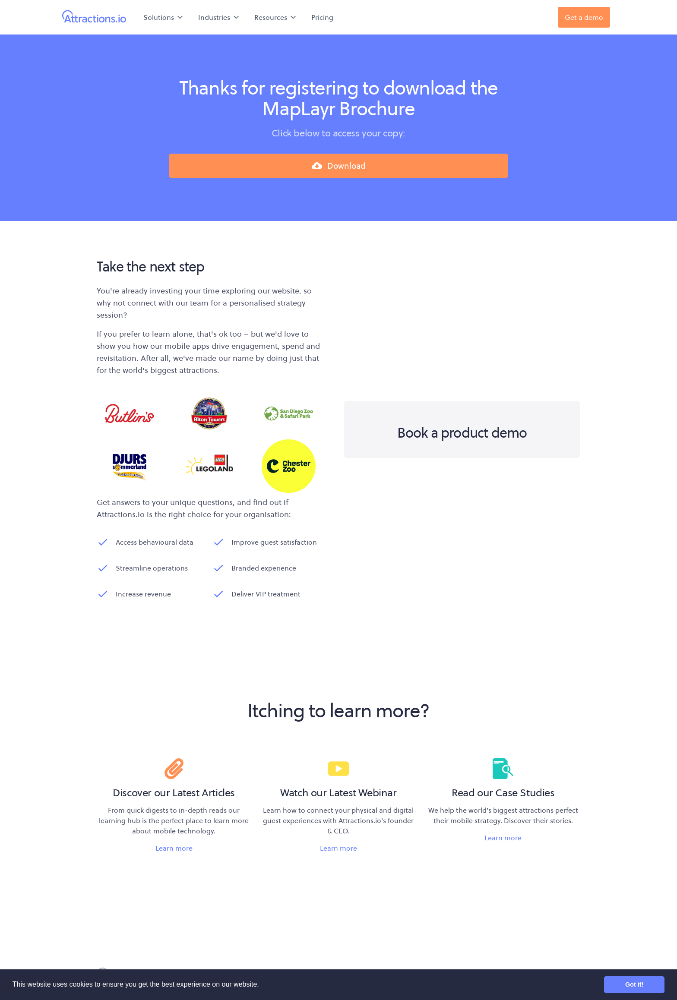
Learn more (174, 848)
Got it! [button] (634, 984)
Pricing (322, 17)
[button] (163, 17)
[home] (94, 17)
